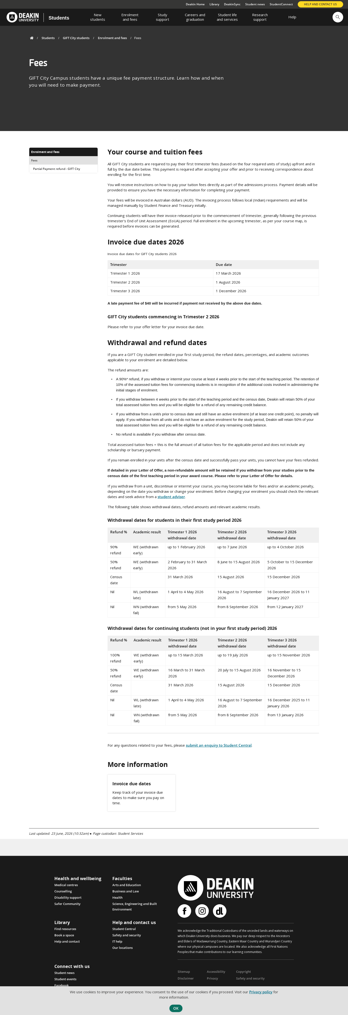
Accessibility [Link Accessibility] (215, 971)
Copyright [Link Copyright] (243, 971)
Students (59, 18)
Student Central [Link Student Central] (124, 929)
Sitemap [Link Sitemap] (183, 971)
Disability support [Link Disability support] (67, 897)
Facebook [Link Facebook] (61, 985)
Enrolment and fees (112, 38)
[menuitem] (97, 17)
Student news (255, 4)
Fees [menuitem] (34, 160)
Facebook (184, 911)
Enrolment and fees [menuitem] (45, 152)
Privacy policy (260, 991)
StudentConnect (281, 4)
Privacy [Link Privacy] (212, 978)
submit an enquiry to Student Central (219, 745)
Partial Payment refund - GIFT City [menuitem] (56, 169)
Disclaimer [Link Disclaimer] (185, 978)
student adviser (171, 496)
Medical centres (66, 885)
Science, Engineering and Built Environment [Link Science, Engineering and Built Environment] (134, 904)
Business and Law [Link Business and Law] (125, 891)
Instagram (202, 911)
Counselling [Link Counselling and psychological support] (63, 891)
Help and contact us (320, 4)
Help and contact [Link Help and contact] (67, 941)
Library (214, 4)
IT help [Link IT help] (117, 941)
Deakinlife (219, 911)
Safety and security (126, 935)
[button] (338, 17)
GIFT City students (76, 38)
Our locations (122, 947)
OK (176, 1008)
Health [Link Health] (117, 897)
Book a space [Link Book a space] (64, 935)
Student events (65, 979)
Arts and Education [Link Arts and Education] (126, 885)
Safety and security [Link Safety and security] (249, 978)
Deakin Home (195, 4)
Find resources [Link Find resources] (65, 929)
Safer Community (67, 904)
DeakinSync (232, 4)
